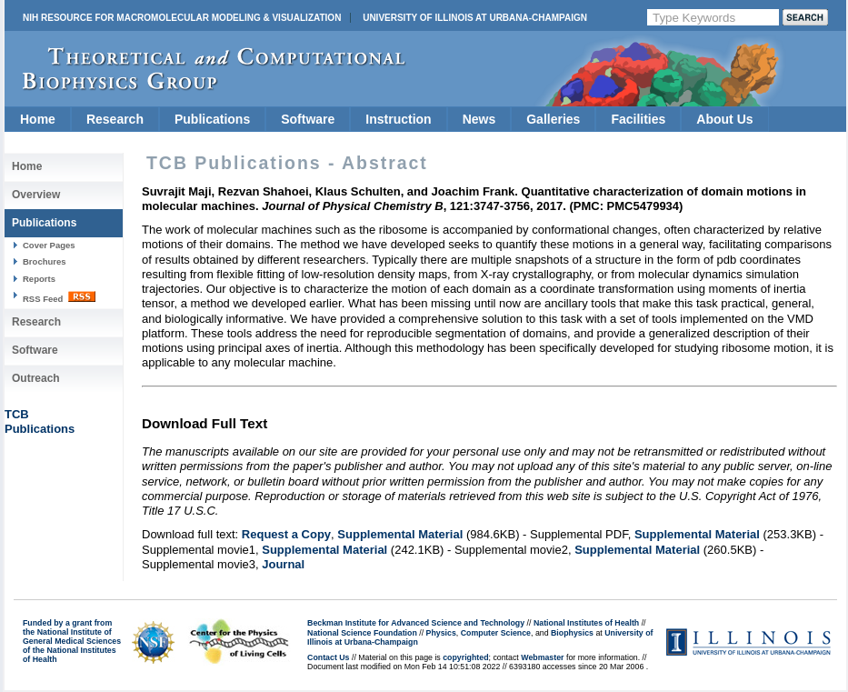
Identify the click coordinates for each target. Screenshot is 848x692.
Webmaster (542, 657)
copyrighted (465, 657)
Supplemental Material (400, 534)
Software (307, 119)
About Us (724, 119)
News (479, 119)
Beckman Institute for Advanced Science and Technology (415, 622)
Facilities (638, 119)
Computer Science (496, 632)
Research (115, 119)
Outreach (36, 378)
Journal (283, 564)
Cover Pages (49, 245)
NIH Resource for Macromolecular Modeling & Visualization (182, 18)
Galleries (553, 119)
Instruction (398, 119)
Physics (441, 632)
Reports (39, 279)
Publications (212, 119)
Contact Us (328, 657)
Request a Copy (286, 534)
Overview (36, 194)
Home (37, 119)
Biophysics (572, 632)
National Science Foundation (362, 632)
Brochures (44, 261)
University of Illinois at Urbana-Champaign (475, 18)
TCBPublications (40, 421)
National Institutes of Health (586, 622)
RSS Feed (59, 297)
